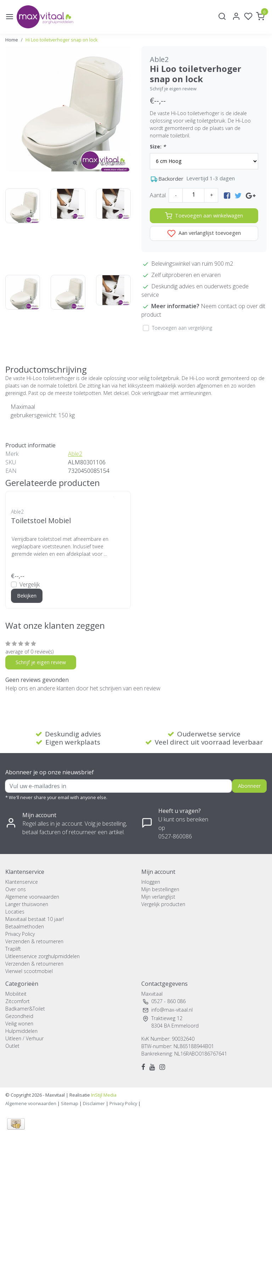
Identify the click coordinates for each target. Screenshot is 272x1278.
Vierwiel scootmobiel (29, 971)
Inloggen (150, 881)
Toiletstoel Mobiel (41, 520)
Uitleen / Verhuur (24, 1038)
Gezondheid (19, 1016)
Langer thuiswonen (26, 904)
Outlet (12, 1045)
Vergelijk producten (163, 904)
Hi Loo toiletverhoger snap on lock (62, 39)
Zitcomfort (17, 1001)
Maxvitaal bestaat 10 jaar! (34, 919)
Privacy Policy (20, 934)
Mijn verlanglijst (158, 896)
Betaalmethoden (24, 926)
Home (11, 39)
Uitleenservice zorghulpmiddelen (42, 956)
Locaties (14, 911)
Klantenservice (21, 881)
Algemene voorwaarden (32, 896)
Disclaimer (94, 1103)
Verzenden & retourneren (34, 941)
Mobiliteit (16, 993)
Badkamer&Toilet (25, 1008)
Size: (158, 146)
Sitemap (69, 1103)
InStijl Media (103, 1095)
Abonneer (249, 785)
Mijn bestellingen (160, 889)
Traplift (13, 948)
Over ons (15, 889)
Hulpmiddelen (21, 1031)
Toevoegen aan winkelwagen (204, 215)
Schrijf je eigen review (173, 88)
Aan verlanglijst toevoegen (204, 233)
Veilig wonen (19, 1023)
